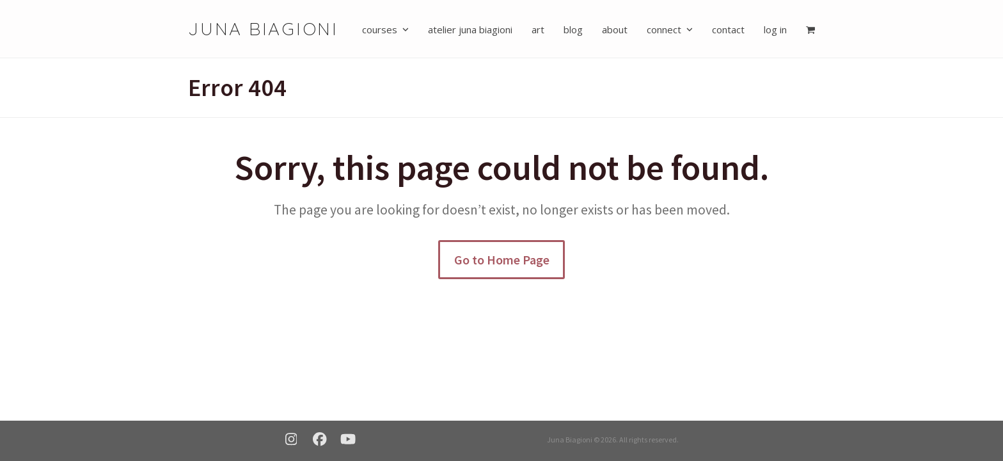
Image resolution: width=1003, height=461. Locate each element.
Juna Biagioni (263, 28)
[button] (810, 29)
